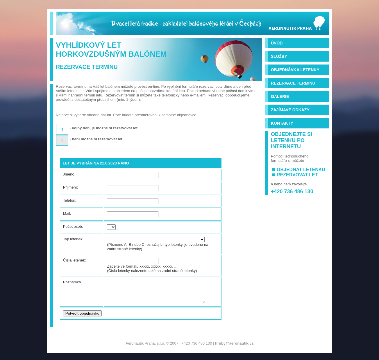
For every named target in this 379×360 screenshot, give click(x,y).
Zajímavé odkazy (290, 110)
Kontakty (282, 123)
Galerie (280, 96)
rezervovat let (297, 174)
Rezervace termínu (293, 83)
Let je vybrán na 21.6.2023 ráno (96, 163)
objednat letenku (301, 169)
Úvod (277, 43)
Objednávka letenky (295, 69)
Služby (279, 56)
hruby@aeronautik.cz (234, 347)
